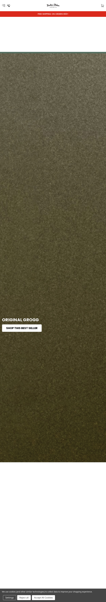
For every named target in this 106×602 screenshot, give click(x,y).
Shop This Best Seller (22, 328)
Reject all (24, 597)
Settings (9, 597)
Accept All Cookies (43, 597)
